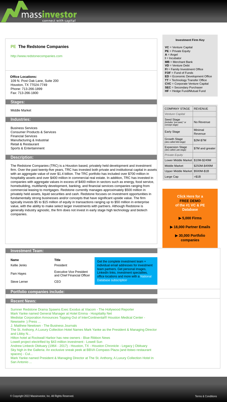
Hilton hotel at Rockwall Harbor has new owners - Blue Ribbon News (60, 338)
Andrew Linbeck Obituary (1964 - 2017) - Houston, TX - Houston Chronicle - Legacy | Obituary (79, 346)
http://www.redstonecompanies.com (36, 56)
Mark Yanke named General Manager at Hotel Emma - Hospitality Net (61, 313)
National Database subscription (124, 278)
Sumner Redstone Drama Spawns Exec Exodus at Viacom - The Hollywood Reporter (72, 309)
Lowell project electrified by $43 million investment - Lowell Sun (56, 342)
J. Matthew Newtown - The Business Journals (44, 325)
